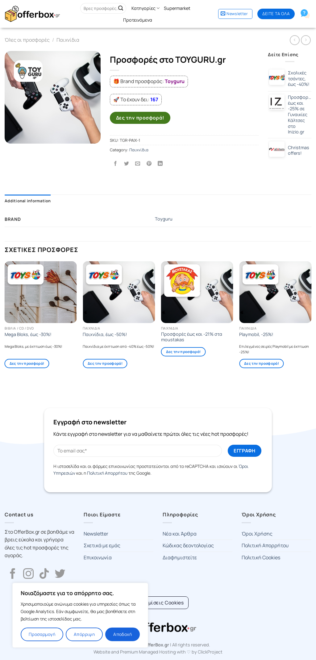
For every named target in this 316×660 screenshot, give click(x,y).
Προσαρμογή (42, 634)
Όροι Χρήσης (257, 533)
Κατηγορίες (145, 8)
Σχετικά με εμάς (102, 545)
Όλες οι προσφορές (27, 39)
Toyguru (164, 219)
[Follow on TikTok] (44, 574)
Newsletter (96, 533)
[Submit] (120, 8)
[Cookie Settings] (158, 603)
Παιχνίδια (67, 39)
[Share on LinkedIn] (160, 163)
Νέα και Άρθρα (180, 533)
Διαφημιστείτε (180, 557)
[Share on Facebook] (115, 163)
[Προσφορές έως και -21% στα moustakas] (197, 292)
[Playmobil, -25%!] (275, 292)
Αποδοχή (122, 634)
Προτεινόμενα (137, 20)
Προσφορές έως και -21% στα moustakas (191, 337)
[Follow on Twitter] (60, 574)
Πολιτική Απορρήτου (107, 473)
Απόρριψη (84, 634)
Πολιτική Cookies (261, 557)
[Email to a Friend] (138, 163)
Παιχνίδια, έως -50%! (105, 334)
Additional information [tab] (28, 201)
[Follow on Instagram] (28, 574)
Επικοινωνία (98, 557)
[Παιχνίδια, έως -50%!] (119, 292)
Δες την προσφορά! (140, 117)
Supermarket (177, 8)
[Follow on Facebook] (12, 574)
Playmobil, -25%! (256, 334)
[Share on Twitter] (127, 163)
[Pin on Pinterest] (149, 163)
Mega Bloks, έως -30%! (28, 334)
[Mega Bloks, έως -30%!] (41, 292)
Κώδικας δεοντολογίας (188, 545)
